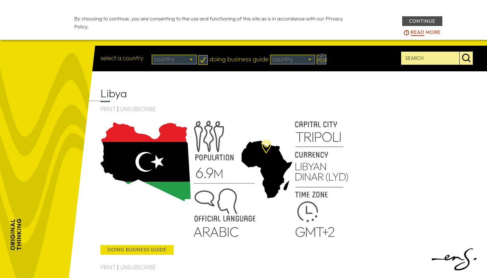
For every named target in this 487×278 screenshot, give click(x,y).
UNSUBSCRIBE (138, 109)
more (426, 32)
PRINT (108, 109)
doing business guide (137, 249)
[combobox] (174, 59)
